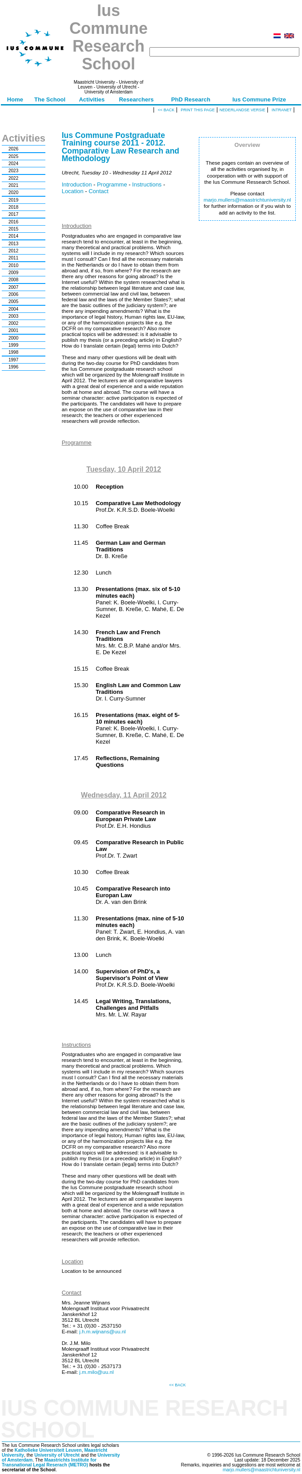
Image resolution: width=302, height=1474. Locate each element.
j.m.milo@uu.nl (96, 1372)
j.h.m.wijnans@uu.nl (102, 1331)
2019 (13, 200)
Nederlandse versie (242, 110)
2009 (13, 272)
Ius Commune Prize (259, 99)
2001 (13, 330)
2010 (13, 265)
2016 (13, 221)
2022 (13, 178)
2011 (13, 257)
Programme (112, 184)
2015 (13, 229)
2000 (13, 338)
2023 (13, 170)
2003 (13, 316)
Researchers (136, 99)
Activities (92, 99)
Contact (99, 191)
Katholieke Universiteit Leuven (48, 1450)
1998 (13, 352)
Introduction (77, 184)
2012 (13, 250)
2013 (13, 243)
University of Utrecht (57, 1455)
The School (49, 99)
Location (73, 191)
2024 (13, 163)
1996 (13, 366)
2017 (13, 214)
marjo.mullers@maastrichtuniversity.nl (247, 199)
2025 (13, 156)
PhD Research (190, 99)
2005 (13, 301)
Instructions (146, 184)
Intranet (282, 110)
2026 (13, 148)
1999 (13, 345)
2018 (13, 207)
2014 (13, 236)
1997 (13, 359)
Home (15, 99)
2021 (13, 185)
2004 (13, 309)
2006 (13, 294)
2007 (13, 287)
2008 (13, 279)
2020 (13, 192)
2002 (13, 323)
